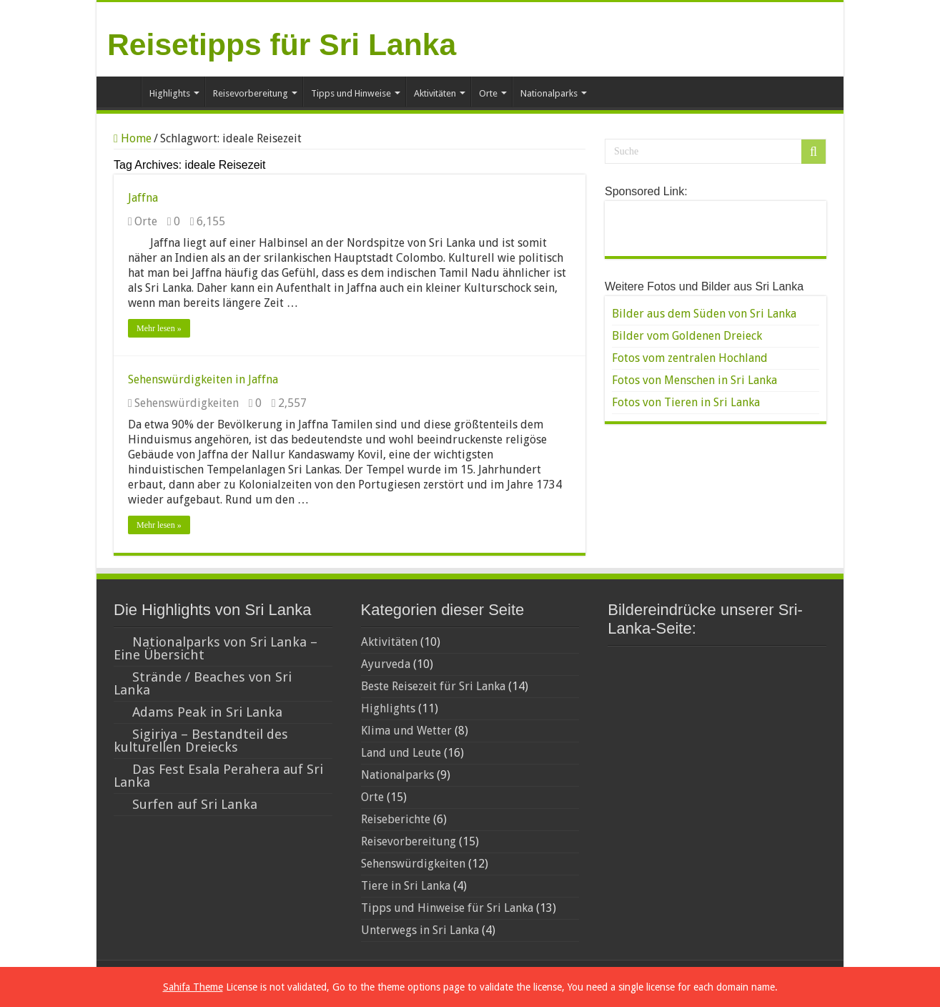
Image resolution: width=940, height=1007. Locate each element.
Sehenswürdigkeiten (186, 403)
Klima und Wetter (406, 730)
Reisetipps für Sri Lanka (281, 44)
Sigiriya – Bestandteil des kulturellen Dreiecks (201, 741)
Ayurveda (385, 664)
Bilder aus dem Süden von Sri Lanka (704, 313)
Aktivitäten (435, 93)
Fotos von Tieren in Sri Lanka (686, 402)
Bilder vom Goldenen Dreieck (687, 336)
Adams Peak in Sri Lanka (207, 711)
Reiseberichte (395, 819)
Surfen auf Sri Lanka (194, 804)
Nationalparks (549, 93)
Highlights (169, 93)
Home (122, 92)
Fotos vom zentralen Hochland (690, 358)
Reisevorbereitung (250, 93)
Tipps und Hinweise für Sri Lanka (447, 908)
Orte (488, 93)
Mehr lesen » (159, 328)
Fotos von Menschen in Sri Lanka (694, 380)
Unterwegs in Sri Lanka (420, 930)
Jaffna (143, 198)
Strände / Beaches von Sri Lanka (203, 683)
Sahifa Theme (193, 987)
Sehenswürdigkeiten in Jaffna (203, 379)
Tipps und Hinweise (351, 93)
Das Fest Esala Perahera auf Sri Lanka (218, 776)
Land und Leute (401, 753)
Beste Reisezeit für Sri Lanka (433, 686)
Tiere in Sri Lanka (405, 886)
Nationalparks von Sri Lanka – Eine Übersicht (215, 648)
